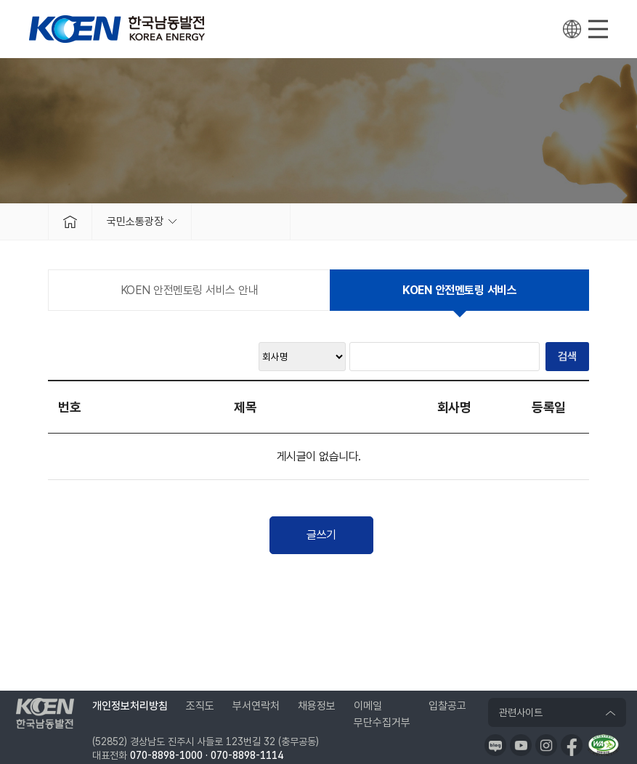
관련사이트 (521, 712)
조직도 (200, 705)
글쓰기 (321, 535)
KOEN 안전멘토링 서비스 (459, 290)
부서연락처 (256, 705)
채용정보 (317, 705)
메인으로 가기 (70, 221)
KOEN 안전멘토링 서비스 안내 (190, 290)
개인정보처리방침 (130, 705)
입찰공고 (447, 705)
